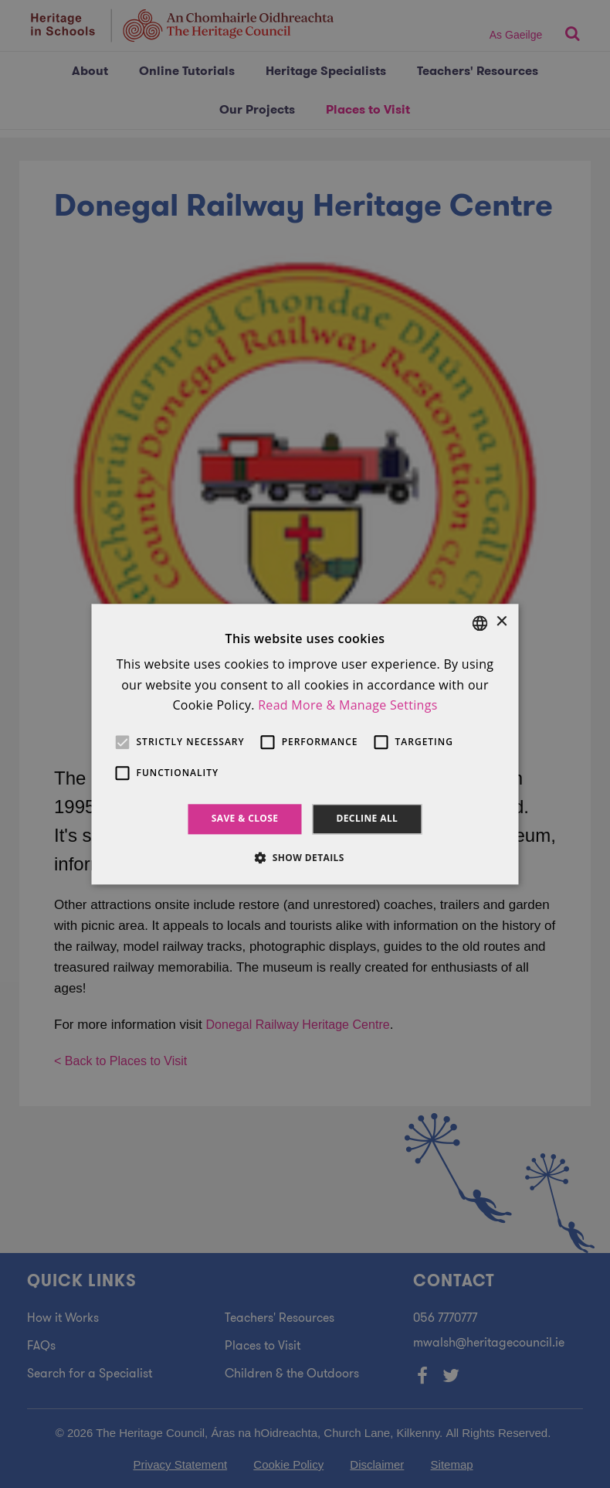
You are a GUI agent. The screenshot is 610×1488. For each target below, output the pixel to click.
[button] (305, 857)
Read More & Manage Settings (347, 704)
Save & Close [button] (245, 819)
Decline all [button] (367, 819)
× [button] (501, 622)
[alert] (305, 744)
